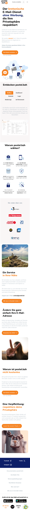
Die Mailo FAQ (15, 475)
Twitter (22, 461)
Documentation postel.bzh (15, 471)
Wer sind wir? (15, 487)
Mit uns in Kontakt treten (15, 491)
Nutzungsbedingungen (15, 479)
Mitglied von (22, 506)
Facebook (8, 461)
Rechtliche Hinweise (15, 483)
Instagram (8, 465)
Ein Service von (8, 507)
